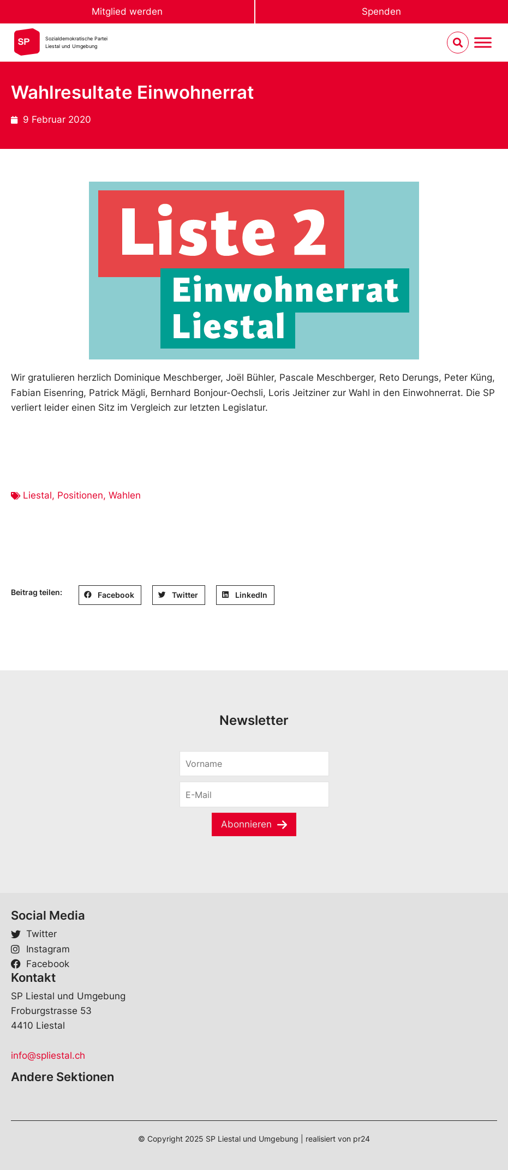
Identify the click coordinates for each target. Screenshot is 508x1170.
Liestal (37, 495)
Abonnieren (246, 824)
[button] (110, 595)
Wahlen (125, 495)
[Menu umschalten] (483, 43)
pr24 (361, 1138)
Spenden (381, 11)
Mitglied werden (127, 11)
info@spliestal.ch (48, 1055)
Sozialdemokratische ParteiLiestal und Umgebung (76, 42)
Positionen (80, 495)
